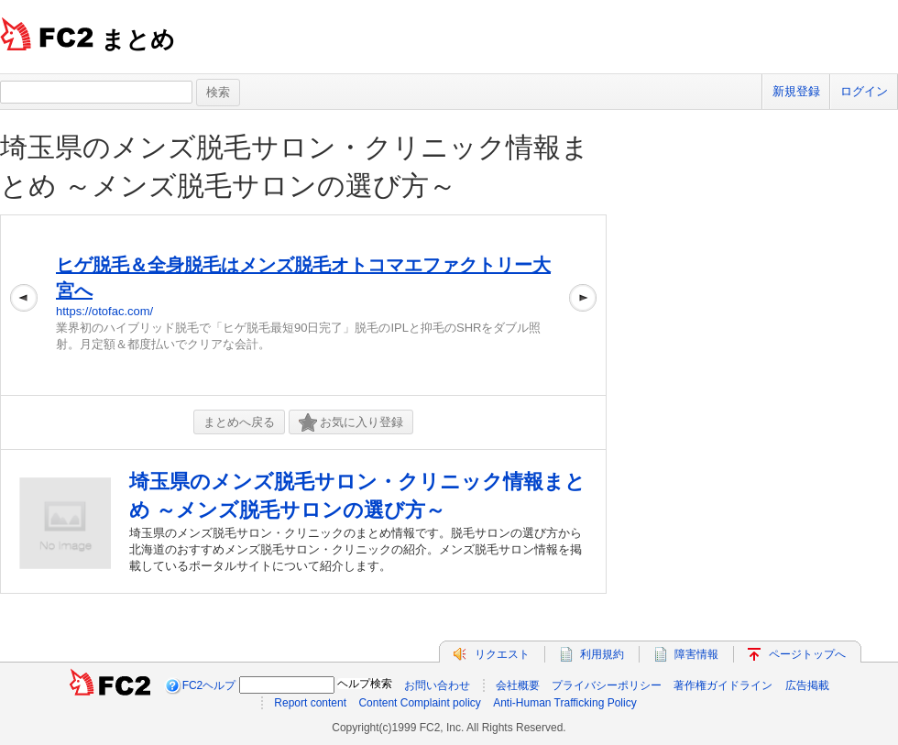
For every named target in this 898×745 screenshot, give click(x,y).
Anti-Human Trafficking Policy (565, 702)
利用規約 (602, 654)
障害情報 (696, 654)
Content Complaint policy (419, 702)
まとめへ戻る (239, 422)
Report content (310, 702)
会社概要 (518, 685)
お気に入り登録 (351, 423)
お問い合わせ (437, 685)
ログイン (864, 91)
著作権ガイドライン (723, 685)
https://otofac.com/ (104, 311)
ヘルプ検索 (364, 683)
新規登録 (796, 91)
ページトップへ (807, 654)
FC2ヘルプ (209, 685)
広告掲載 (807, 685)
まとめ (138, 39)
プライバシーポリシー (607, 685)
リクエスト (502, 654)
